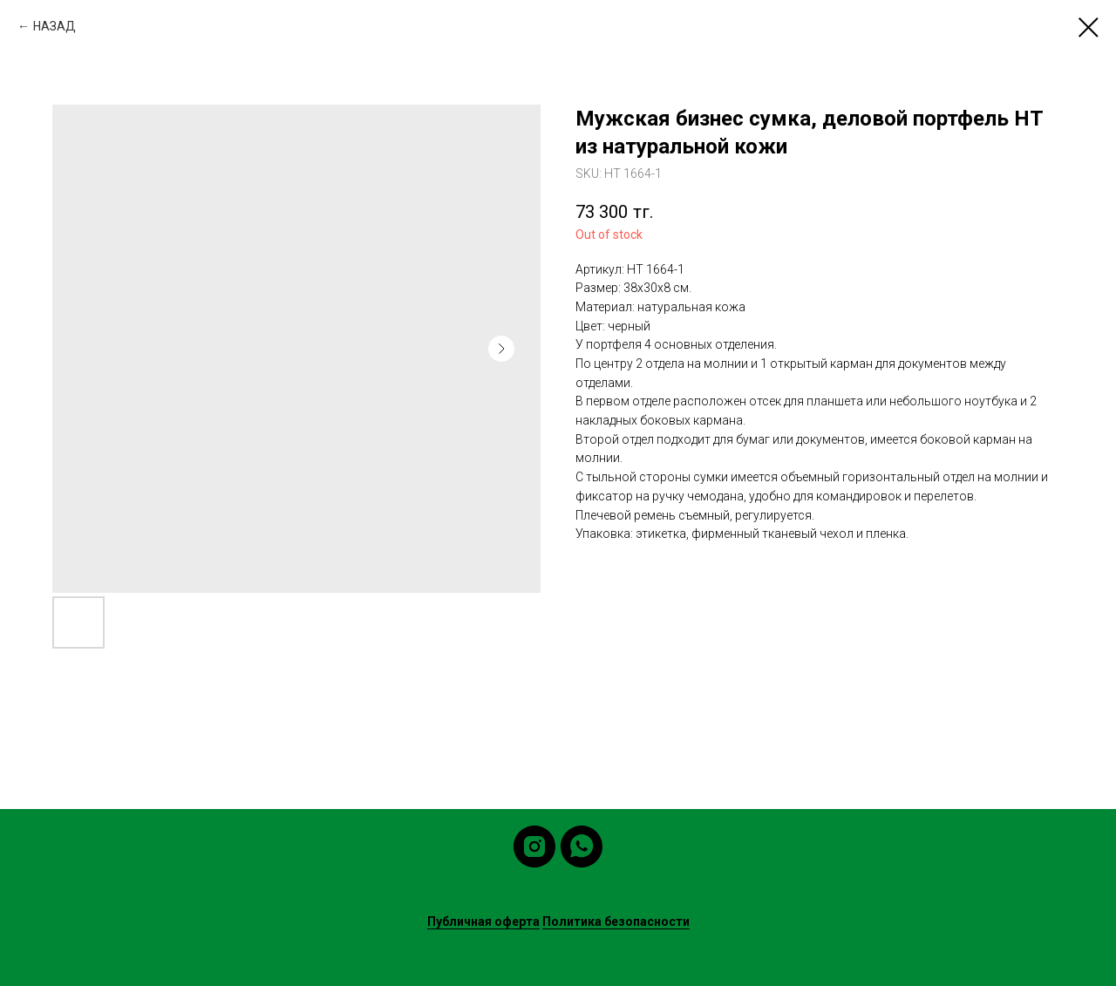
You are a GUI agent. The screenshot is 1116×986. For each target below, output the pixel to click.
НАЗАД (54, 26)
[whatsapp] (581, 846)
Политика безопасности (616, 921)
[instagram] (534, 846)
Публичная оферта (483, 921)
